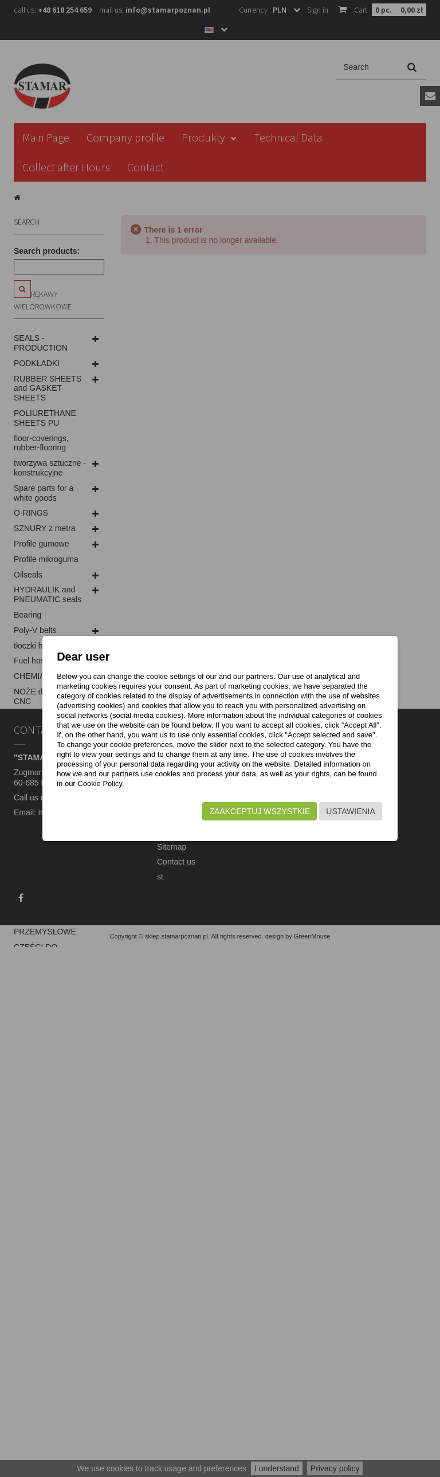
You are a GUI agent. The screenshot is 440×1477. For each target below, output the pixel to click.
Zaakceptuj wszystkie (258, 811)
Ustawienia (349, 811)
